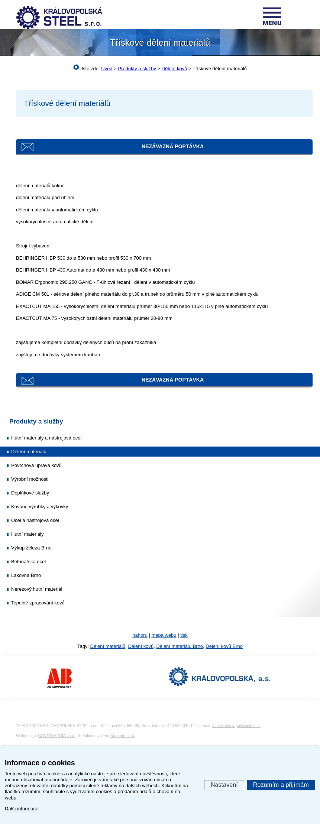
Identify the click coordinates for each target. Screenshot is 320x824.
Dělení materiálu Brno (179, 646)
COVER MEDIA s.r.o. (56, 735)
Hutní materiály (27, 534)
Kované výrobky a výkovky (39, 506)
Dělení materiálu (28, 451)
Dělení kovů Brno (224, 646)
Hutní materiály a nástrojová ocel (46, 438)
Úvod (106, 68)
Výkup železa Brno (31, 548)
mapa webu (163, 635)
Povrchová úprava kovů (36, 465)
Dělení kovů (140, 646)
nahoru (139, 635)
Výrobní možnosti (29, 479)
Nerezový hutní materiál (36, 589)
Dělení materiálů (108, 646)
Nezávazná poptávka (173, 146)
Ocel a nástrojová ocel (35, 520)
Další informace (21, 808)
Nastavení (224, 784)
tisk (184, 635)
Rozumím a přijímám (281, 784)
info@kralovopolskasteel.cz (236, 725)
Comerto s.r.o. (122, 735)
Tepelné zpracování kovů (38, 603)
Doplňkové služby (30, 493)
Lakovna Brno (26, 575)
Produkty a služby (36, 421)
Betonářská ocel (28, 561)
